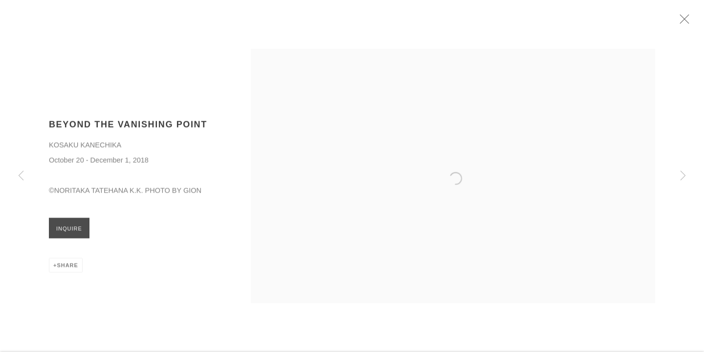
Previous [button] (21, 176)
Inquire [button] (69, 231)
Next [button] (683, 176)
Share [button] (67, 267)
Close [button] (684, 22)
